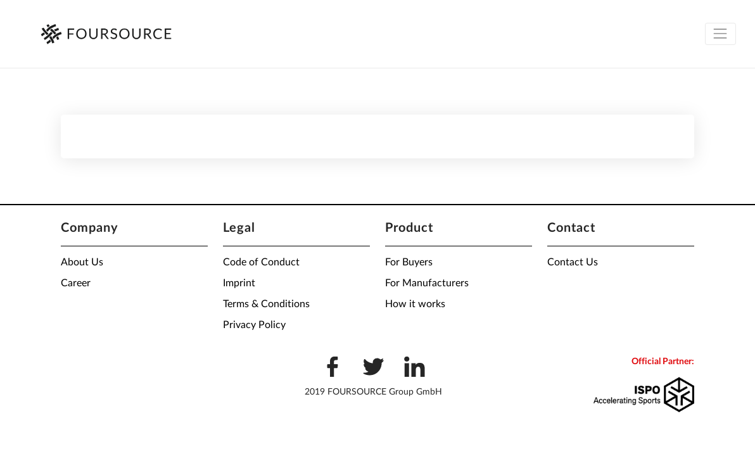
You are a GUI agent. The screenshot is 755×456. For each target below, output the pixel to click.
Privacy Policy (254, 325)
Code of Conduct (261, 262)
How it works (415, 304)
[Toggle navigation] (720, 34)
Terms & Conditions (266, 304)
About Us (82, 262)
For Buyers (409, 262)
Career (76, 283)
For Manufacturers (427, 283)
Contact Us (572, 262)
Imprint (239, 283)
